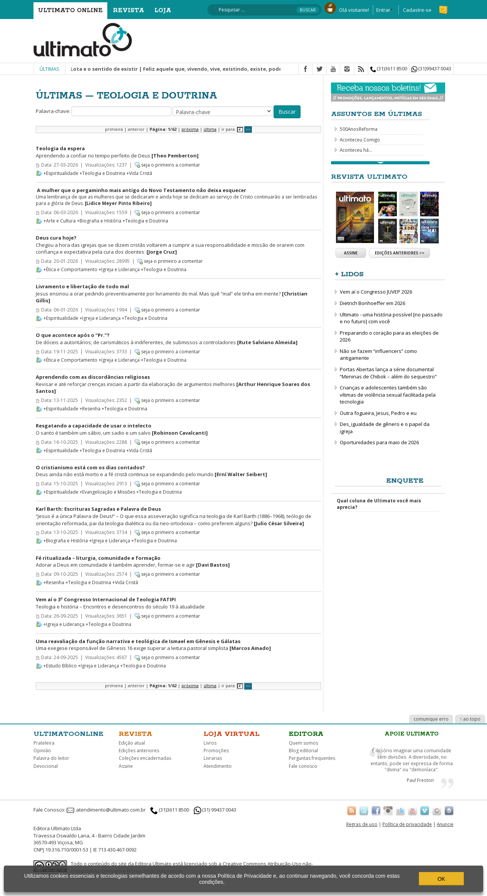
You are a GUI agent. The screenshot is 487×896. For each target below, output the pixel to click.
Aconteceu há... (356, 150)
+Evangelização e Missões (107, 492)
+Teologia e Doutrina (102, 173)
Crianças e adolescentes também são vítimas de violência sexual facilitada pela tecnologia (388, 394)
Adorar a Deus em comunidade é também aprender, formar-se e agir (133, 561)
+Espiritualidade (60, 173)
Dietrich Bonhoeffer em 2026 (372, 303)
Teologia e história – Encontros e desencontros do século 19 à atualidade (120, 603)
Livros (210, 743)
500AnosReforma (358, 129)
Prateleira (43, 743)
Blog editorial (303, 750)
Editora (306, 734)
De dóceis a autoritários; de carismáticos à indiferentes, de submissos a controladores (167, 339)
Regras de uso (361, 824)
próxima (190, 129)
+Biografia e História (99, 221)
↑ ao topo (470, 719)
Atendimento (218, 766)
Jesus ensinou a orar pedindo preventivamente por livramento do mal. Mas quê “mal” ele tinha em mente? (171, 293)
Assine (351, 253)
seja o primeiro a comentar (170, 165)
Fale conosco (303, 766)
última (210, 129)
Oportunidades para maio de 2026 (379, 442)
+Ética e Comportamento (70, 269)
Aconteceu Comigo (360, 140)
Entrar (383, 9)
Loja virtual (231, 734)
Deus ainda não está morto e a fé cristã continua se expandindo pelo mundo (151, 471)
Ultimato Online (70, 10)
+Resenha (90, 408)
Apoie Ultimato (412, 734)
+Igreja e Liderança (119, 269)
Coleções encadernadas (145, 758)
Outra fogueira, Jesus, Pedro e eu (378, 413)
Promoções (216, 750)
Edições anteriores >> (400, 253)
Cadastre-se (417, 9)
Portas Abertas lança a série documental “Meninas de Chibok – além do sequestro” (388, 373)
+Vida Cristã (139, 173)
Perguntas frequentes (312, 758)
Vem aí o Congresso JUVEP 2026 (376, 291)
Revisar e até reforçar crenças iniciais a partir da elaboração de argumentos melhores (173, 383)
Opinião (42, 750)
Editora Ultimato (153, 863)
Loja (162, 10)
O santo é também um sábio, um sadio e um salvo (122, 429)
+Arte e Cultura (59, 221)
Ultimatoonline (68, 734)
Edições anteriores (139, 750)
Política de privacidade (407, 824)
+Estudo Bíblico (60, 665)
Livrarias (213, 758)
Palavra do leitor (51, 758)
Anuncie (445, 824)
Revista (128, 10)
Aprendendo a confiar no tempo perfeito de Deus (117, 152)
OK (441, 879)
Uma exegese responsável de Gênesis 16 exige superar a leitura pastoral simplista (153, 645)
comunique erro (431, 719)
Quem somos (303, 743)
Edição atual (132, 743)
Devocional (45, 766)
